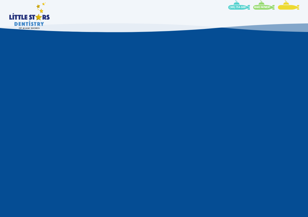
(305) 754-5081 (238, 7)
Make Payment (262, 7)
